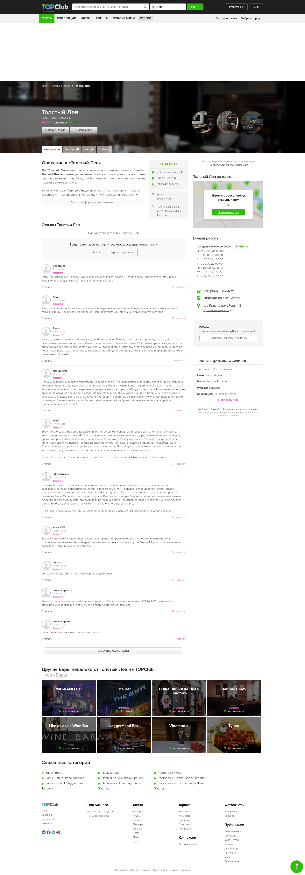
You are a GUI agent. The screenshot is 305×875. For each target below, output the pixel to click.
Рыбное (222, 381)
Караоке (138, 820)
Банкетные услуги (225, 394)
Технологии (230, 852)
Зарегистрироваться (122, 252)
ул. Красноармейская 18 (169, 172)
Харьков (145, 870)
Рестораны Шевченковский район (182, 778)
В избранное (84, 130)
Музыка (228, 844)
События (104, 149)
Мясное (211, 381)
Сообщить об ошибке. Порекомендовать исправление (228, 409)
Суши (136, 841)
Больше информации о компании (94, 202)
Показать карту (228, 212)
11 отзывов (60, 122)
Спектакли (185, 824)
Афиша (102, 18)
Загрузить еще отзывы (113, 650)
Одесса (134, 870)
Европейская (164, 198)
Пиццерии (138, 824)
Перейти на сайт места (221, 298)
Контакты (47, 823)
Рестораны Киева (61, 85)
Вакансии (47, 814)
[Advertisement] (152, 52)
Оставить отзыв (55, 130)
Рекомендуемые (188, 844)
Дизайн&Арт (231, 848)
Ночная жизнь (232, 831)
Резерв (145, 18)
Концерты (184, 815)
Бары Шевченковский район (66, 778)
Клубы (136, 815)
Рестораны (64, 118)
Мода (227, 857)
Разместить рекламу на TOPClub (228, 338)
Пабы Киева (110, 773)
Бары (45, 118)
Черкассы (185, 870)
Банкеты (138, 828)
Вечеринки (185, 811)
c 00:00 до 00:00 (166, 178)
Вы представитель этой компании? (228, 165)
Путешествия (231, 861)
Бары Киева (54, 773)
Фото (85, 18)
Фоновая (214, 387)
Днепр (164, 870)
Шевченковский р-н (168, 207)
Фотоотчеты (234, 805)
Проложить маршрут (217, 310)
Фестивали (185, 828)
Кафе (136, 833)
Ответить (47, 287)
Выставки (184, 820)
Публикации (124, 18)
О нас (45, 810)
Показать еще (228, 400)
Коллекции (66, 18)
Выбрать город (250, 18)
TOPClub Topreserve (98, 815)
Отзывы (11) (72, 149)
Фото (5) (89, 149)
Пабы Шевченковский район (122, 778)
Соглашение (49, 819)
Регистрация (236, 7)
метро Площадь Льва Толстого (169, 213)
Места (47, 18)
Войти (256, 7)
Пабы (52, 118)
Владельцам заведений (100, 811)
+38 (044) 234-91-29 (167, 184)
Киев (44, 85)
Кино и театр (231, 840)
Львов (173, 870)
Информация (52, 149)
